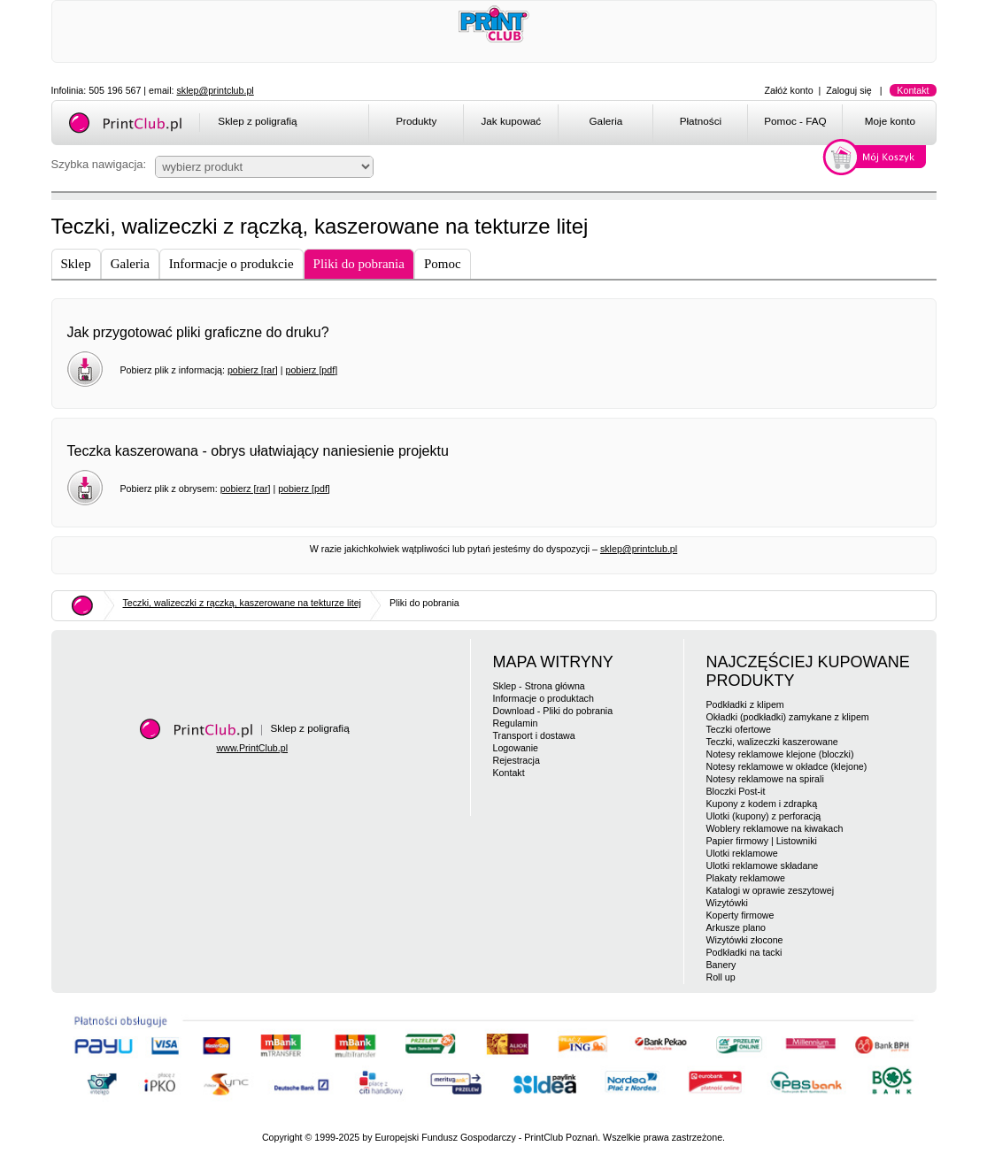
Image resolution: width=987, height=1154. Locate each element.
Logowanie (516, 747)
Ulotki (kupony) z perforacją (763, 816)
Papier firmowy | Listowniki (761, 840)
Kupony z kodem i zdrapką (762, 803)
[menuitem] (415, 123)
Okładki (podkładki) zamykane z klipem (787, 717)
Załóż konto (789, 90)
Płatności (701, 121)
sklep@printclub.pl (215, 90)
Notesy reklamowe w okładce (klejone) (786, 766)
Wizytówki (727, 902)
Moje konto (890, 121)
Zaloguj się (849, 90)
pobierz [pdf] (311, 370)
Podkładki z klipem (745, 704)
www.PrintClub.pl (253, 747)
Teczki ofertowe (738, 729)
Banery (721, 964)
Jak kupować (511, 121)
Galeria (606, 121)
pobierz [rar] (252, 370)
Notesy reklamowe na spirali (765, 778)
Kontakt (913, 90)
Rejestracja (516, 760)
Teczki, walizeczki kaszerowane (772, 741)
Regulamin (515, 723)
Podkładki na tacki (744, 952)
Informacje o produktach (543, 698)
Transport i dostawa (534, 735)
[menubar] (655, 123)
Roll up (721, 977)
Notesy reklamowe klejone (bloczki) (780, 754)
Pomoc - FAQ (795, 121)
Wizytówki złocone (744, 940)
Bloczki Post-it (736, 791)
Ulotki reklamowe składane (762, 865)
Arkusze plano (736, 927)
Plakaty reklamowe (745, 878)
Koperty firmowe (740, 915)
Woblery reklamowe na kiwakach (775, 828)
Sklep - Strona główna (539, 686)
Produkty (416, 121)
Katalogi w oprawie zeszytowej (770, 890)
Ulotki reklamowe (742, 853)
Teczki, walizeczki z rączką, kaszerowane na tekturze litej (242, 602)
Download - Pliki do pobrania (553, 710)
